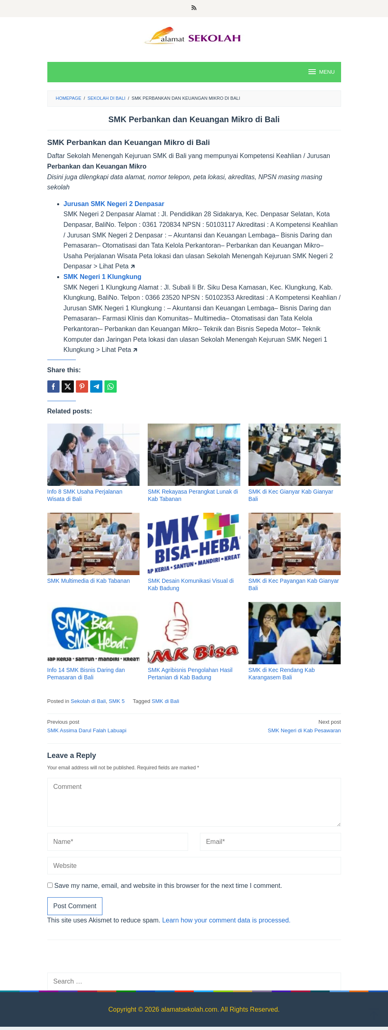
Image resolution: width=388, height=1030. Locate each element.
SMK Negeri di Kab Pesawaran (270, 726)
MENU (321, 72)
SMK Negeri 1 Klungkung (103, 276)
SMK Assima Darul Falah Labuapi (117, 726)
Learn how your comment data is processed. (226, 920)
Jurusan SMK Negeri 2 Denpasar (114, 203)
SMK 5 (117, 701)
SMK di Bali (165, 701)
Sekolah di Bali (88, 701)
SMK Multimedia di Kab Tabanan (88, 581)
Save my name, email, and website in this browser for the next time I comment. (168, 885)
